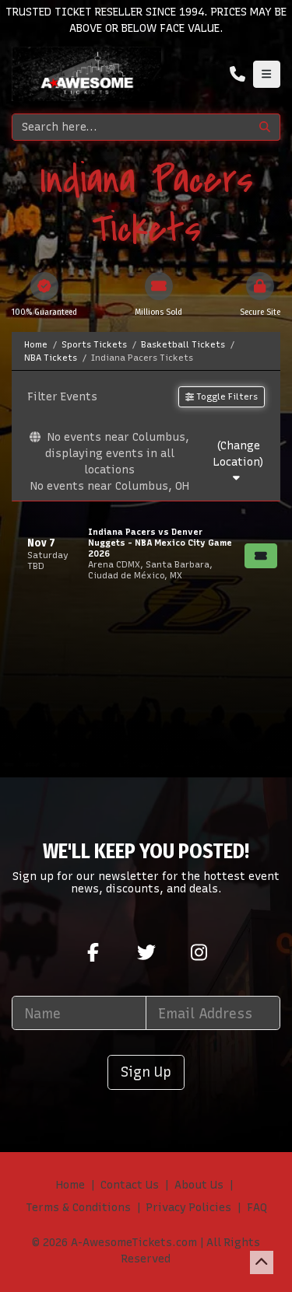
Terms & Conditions (78, 1207)
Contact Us (129, 1185)
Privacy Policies (188, 1207)
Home (70, 1185)
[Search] (131, 127)
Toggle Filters (221, 396)
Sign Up (146, 1071)
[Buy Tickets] (261, 555)
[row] (146, 553)
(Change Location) (238, 461)
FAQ (257, 1207)
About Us (198, 1185)
